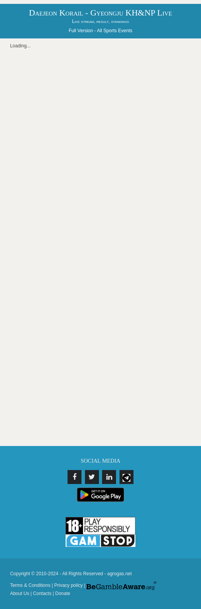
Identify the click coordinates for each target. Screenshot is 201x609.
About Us (19, 593)
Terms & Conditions (30, 585)
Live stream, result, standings (100, 21)
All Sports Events (114, 30)
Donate (62, 593)
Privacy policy (68, 585)
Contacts (42, 593)
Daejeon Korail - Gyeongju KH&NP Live (100, 12)
